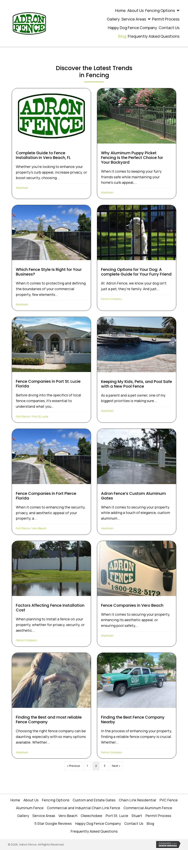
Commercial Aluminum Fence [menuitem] (148, 807)
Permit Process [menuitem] (158, 815)
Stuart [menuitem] (137, 815)
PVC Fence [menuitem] (168, 800)
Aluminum (22, 188)
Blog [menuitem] (150, 823)
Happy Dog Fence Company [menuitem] (98, 823)
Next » (116, 766)
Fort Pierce (23, 416)
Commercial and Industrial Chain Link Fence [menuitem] (83, 807)
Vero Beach (39, 528)
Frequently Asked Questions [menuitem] (94, 831)
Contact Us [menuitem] (133, 823)
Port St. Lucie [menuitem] (117, 815)
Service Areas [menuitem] (43, 815)
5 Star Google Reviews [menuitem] (53, 823)
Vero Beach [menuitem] (67, 815)
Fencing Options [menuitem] (55, 800)
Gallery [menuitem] (23, 815)
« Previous (73, 766)
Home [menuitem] (15, 800)
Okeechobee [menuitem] (91, 815)
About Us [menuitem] (30, 800)
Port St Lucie (40, 416)
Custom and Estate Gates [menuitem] (94, 800)
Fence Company (111, 299)
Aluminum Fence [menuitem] (30, 807)
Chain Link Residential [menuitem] (137, 800)
